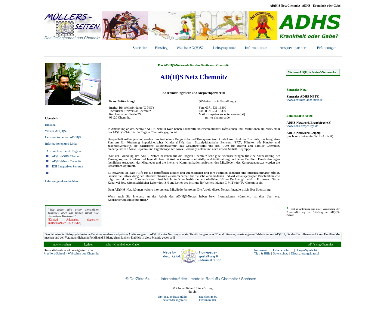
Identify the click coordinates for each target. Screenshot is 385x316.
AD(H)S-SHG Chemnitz (67, 156)
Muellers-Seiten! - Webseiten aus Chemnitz (71, 253)
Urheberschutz (282, 250)
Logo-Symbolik (307, 250)
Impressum (261, 250)
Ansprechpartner (292, 47)
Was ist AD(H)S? (190, 47)
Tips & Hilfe (262, 253)
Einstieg (161, 47)
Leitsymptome (224, 47)
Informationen (256, 47)
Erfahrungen (327, 47)
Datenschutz (281, 253)
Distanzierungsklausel (305, 253)
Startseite (140, 47)
